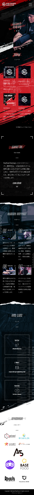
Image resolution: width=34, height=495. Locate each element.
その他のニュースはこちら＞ (24, 127)
